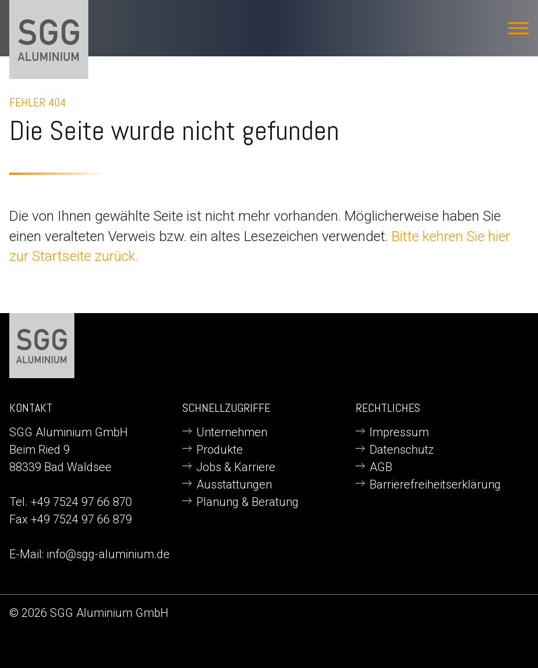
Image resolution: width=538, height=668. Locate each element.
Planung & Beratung (247, 502)
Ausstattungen (234, 484)
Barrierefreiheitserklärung (435, 484)
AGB (381, 467)
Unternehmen (231, 432)
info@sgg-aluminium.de (108, 554)
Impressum (399, 432)
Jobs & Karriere (235, 467)
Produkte (219, 450)
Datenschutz (402, 450)
